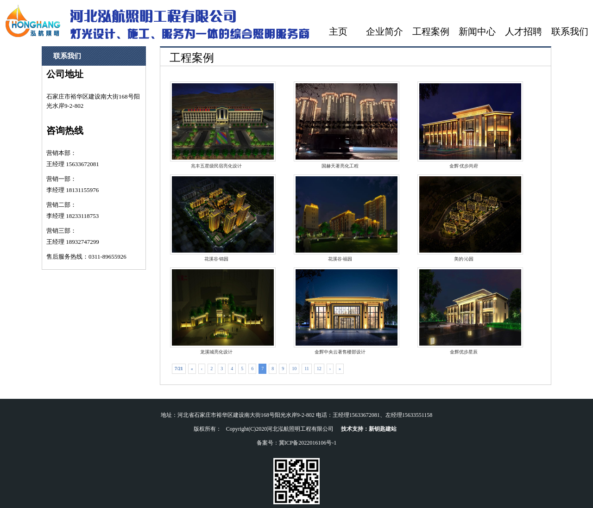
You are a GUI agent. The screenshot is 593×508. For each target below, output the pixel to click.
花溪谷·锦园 (216, 217)
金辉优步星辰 (463, 310)
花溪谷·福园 (340, 217)
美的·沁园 (463, 217)
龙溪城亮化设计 (216, 310)
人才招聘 (523, 31)
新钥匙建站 (383, 429)
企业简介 (384, 31)
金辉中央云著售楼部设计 (340, 310)
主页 (338, 31)
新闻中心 (477, 31)
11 (306, 368)
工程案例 (430, 31)
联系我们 (569, 31)
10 (294, 368)
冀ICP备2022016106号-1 (308, 443)
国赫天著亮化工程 (340, 124)
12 (319, 368)
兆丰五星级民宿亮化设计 (216, 124)
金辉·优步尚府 (463, 124)
